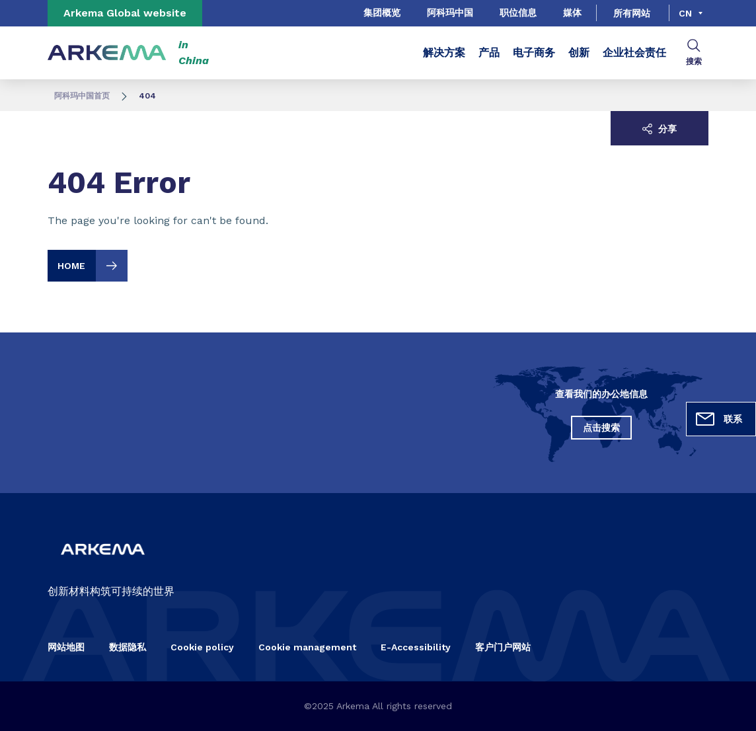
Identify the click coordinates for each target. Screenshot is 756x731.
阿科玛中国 (450, 12)
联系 (718, 419)
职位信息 (518, 12)
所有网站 (631, 13)
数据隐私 (127, 647)
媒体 (572, 12)
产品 (489, 52)
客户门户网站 (503, 647)
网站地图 (66, 647)
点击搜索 (601, 427)
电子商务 (534, 52)
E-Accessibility (416, 647)
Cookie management (307, 647)
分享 (659, 129)
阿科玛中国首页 (82, 95)
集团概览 (381, 12)
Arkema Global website (124, 13)
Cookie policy (202, 647)
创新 (578, 52)
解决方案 (444, 52)
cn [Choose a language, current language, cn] (685, 13)
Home (92, 266)
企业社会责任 (634, 52)
